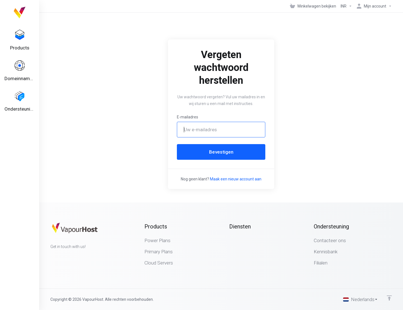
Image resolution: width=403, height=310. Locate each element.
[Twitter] (59, 256)
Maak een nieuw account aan (235, 179)
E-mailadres (187, 117)
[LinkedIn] (68, 256)
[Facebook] (50, 256)
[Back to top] (389, 298)
